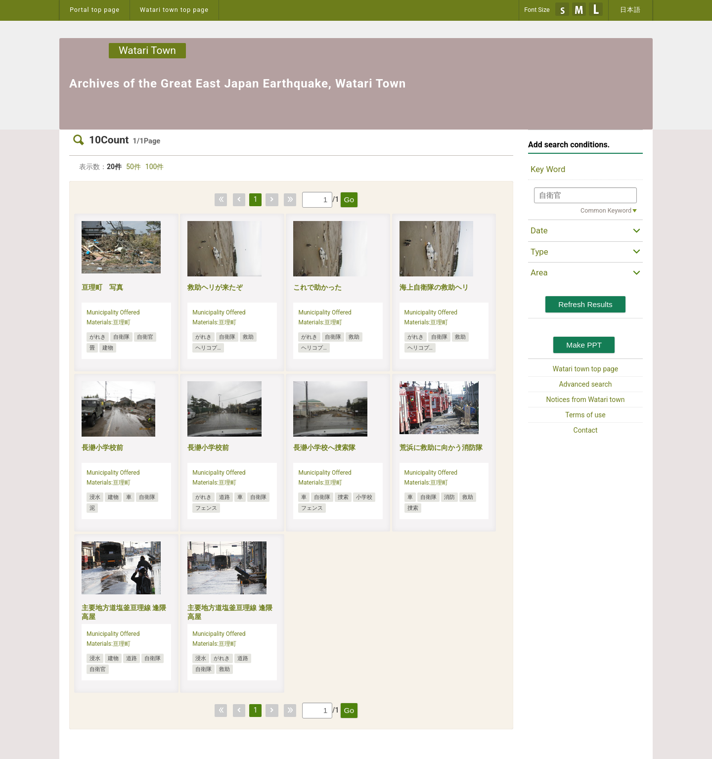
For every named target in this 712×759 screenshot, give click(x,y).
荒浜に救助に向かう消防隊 (441, 447)
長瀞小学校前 (102, 447)
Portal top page (95, 9)
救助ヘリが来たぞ (215, 287)
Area (539, 272)
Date (539, 230)
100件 (154, 167)
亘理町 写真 (102, 287)
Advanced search (585, 384)
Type (539, 252)
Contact (586, 430)
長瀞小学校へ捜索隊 (324, 447)
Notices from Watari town (585, 399)
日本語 (630, 9)
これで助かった (317, 287)
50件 (133, 167)
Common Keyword (605, 210)
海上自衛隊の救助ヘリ (434, 287)
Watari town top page (174, 9)
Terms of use (585, 415)
